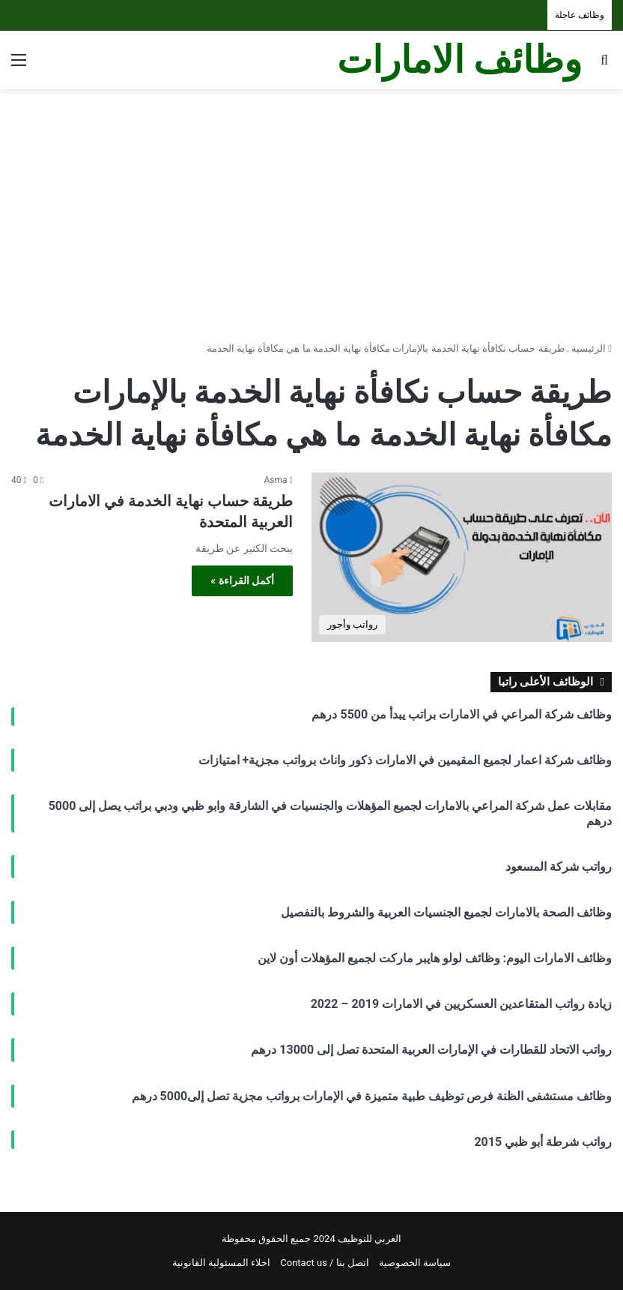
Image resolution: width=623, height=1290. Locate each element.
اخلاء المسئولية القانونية (221, 1262)
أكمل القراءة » (242, 580)
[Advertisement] (311, 209)
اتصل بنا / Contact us (324, 1262)
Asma (276, 480)
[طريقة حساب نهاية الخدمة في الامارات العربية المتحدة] (462, 557)
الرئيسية (591, 348)
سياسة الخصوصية (415, 1262)
